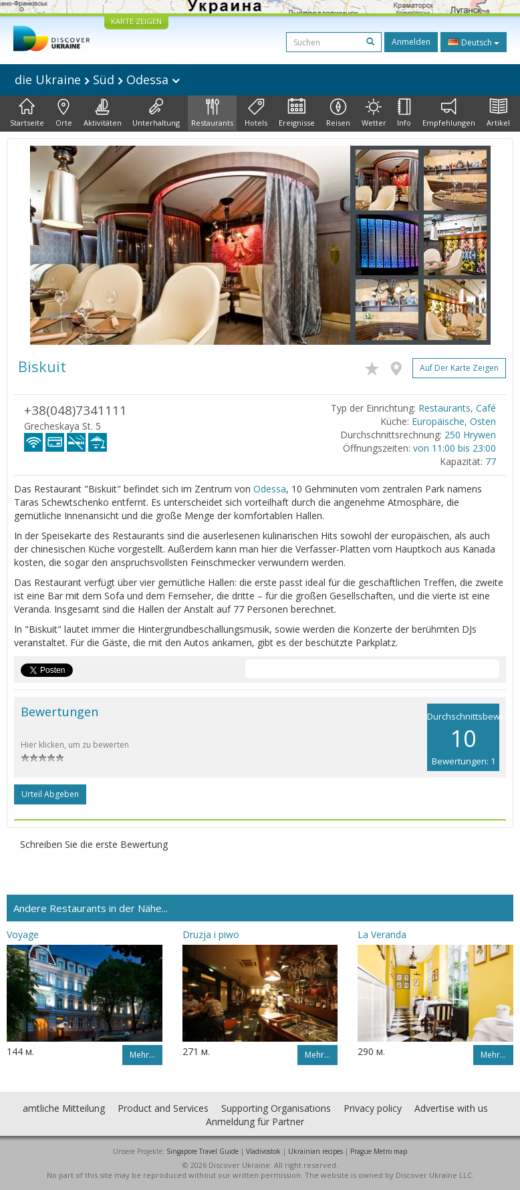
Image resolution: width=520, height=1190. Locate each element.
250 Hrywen (470, 434)
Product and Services (163, 1108)
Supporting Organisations (276, 1108)
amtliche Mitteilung (64, 1108)
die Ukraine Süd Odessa (97, 79)
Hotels (256, 113)
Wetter (374, 113)
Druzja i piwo (210, 934)
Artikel (498, 113)
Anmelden (411, 41)
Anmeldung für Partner (255, 1121)
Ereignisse (297, 113)
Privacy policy (373, 1108)
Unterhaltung (156, 113)
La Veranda (382, 934)
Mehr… (142, 1054)
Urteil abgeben (50, 794)
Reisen (338, 113)
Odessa (269, 488)
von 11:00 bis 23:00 (454, 448)
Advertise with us (451, 1108)
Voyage (23, 934)
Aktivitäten (103, 113)
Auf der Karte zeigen (459, 368)
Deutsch (473, 42)
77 (490, 461)
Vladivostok (263, 1151)
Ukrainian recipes (315, 1151)
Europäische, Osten (454, 421)
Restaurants (212, 113)
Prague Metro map (378, 1151)
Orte (63, 113)
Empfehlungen (448, 113)
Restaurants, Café (457, 408)
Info (404, 113)
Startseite (27, 113)
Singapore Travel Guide (202, 1151)
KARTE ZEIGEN (136, 21)
